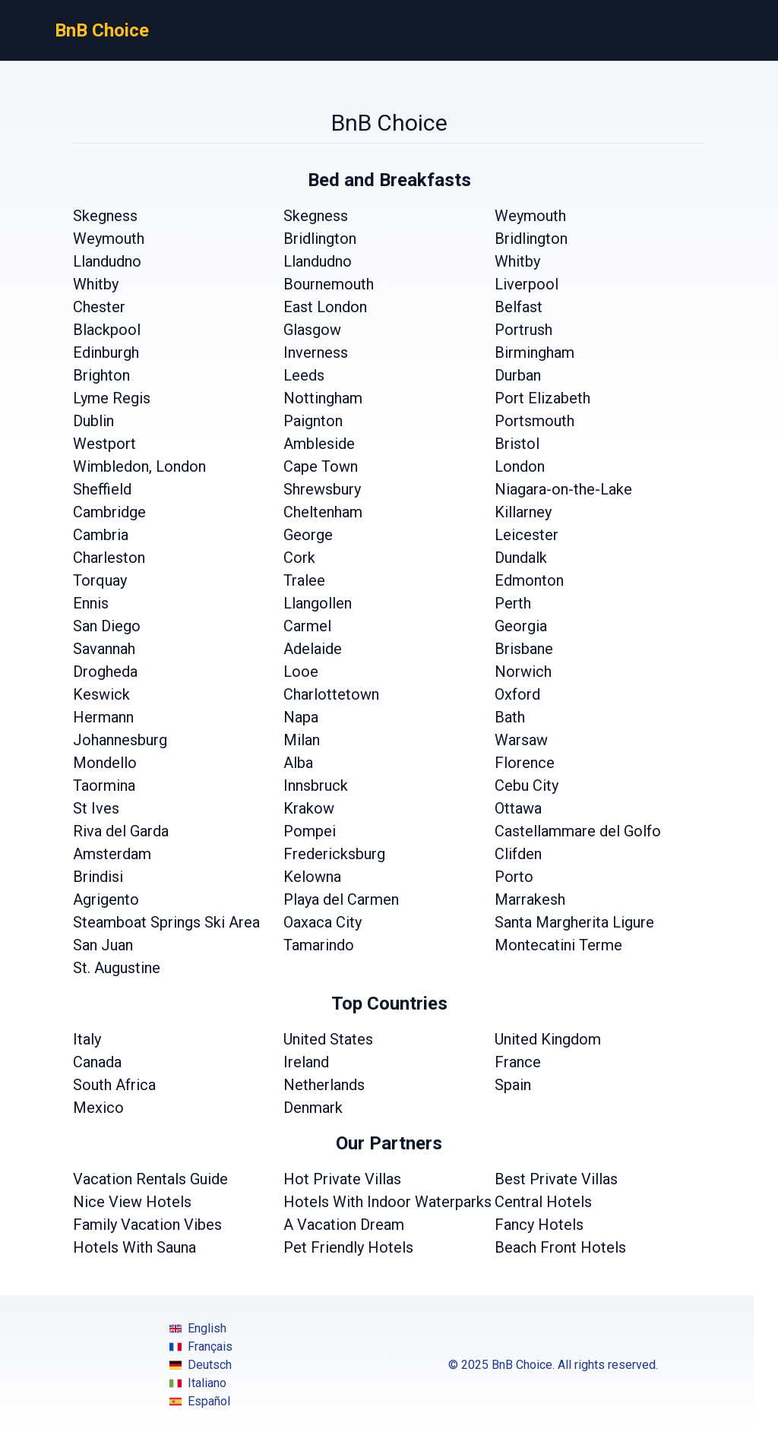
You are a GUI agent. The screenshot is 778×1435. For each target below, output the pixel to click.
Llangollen (317, 603)
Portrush (523, 330)
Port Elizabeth (542, 398)
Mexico (98, 1107)
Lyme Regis (111, 398)
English (197, 1329)
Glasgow (312, 330)
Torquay (100, 580)
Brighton (101, 375)
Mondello (105, 763)
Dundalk (521, 557)
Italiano (197, 1383)
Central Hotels (543, 1202)
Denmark (313, 1107)
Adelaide (312, 649)
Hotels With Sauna (134, 1247)
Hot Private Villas (342, 1179)
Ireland (306, 1062)
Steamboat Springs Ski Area (166, 922)
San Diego (107, 626)
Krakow (308, 808)
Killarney (523, 512)
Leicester (526, 535)
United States (328, 1039)
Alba (298, 763)
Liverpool (526, 284)
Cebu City (526, 785)
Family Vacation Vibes (147, 1224)
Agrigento (106, 899)
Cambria (100, 535)
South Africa (114, 1085)
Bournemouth (328, 284)
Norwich (523, 671)
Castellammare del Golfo (578, 831)
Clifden (518, 854)
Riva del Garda (121, 831)
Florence (525, 763)
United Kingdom (548, 1039)
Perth (513, 603)
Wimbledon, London (139, 466)
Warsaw (521, 740)
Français (200, 1347)
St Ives (96, 808)
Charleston (109, 557)
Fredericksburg (334, 854)
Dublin (93, 421)
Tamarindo (318, 945)
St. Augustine (116, 968)
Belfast (518, 307)
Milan (301, 740)
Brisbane (524, 649)
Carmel (307, 626)
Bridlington (319, 238)
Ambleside (319, 444)
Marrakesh (530, 899)
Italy (87, 1039)
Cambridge (109, 512)
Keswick (101, 694)
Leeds (303, 375)
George (308, 535)
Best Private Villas (556, 1179)
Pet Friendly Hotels (348, 1247)
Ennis (91, 603)
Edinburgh (106, 352)
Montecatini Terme (558, 945)
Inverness (315, 352)
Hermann (103, 717)
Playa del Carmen (341, 899)
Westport (104, 444)
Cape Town (320, 466)
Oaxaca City (322, 922)
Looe (300, 671)
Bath (510, 717)
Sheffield (102, 489)
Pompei (309, 831)
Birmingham (534, 352)
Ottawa (518, 808)
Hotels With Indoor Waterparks (387, 1202)
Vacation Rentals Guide (150, 1179)
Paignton (313, 421)
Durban (518, 375)
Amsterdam (112, 854)
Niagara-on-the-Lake (563, 489)
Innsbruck (315, 785)
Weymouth (530, 216)
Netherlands (324, 1085)
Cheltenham (322, 512)
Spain (513, 1085)
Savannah (104, 649)
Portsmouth (534, 421)
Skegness (105, 216)
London (520, 466)
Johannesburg (120, 740)
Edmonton (529, 580)
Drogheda (105, 671)
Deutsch (200, 1365)
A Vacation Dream (343, 1224)
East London (325, 307)
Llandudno (107, 261)
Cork (299, 557)
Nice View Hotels (132, 1202)
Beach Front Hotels (560, 1247)
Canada (97, 1062)
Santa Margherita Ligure (574, 922)
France (518, 1062)
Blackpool (107, 330)
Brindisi (98, 877)
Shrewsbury (322, 489)
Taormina (104, 785)
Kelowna (312, 877)
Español (199, 1401)
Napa (300, 717)
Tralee (304, 580)
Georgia (521, 626)
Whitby (517, 261)
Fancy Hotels (539, 1224)
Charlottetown (331, 694)
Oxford (517, 694)
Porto (514, 877)
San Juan (103, 945)
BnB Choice (102, 30)
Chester (99, 307)
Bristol (517, 444)
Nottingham (322, 398)
